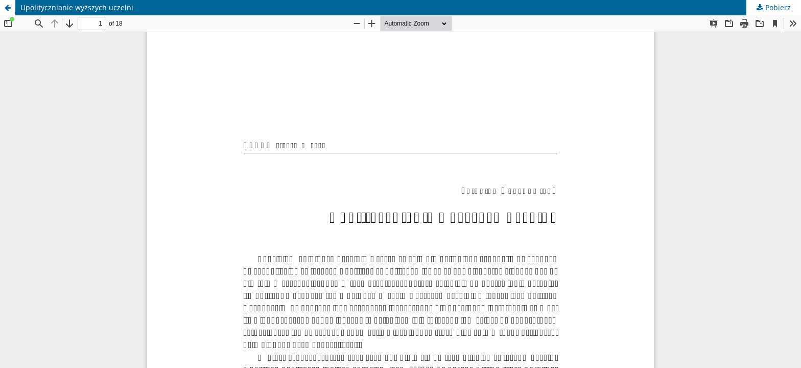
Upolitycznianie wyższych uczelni (76, 7)
